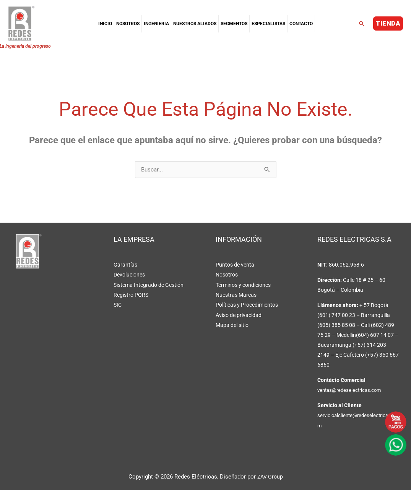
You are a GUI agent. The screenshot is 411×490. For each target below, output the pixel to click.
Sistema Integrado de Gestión (149, 285)
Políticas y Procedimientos (247, 305)
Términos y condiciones (243, 285)
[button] (361, 23)
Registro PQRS (131, 295)
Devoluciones (129, 275)
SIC (118, 305)
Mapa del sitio (232, 325)
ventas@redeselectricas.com (351, 390)
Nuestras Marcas (236, 295)
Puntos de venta (235, 265)
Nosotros (227, 275)
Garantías (125, 265)
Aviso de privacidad (239, 315)
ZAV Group (270, 476)
